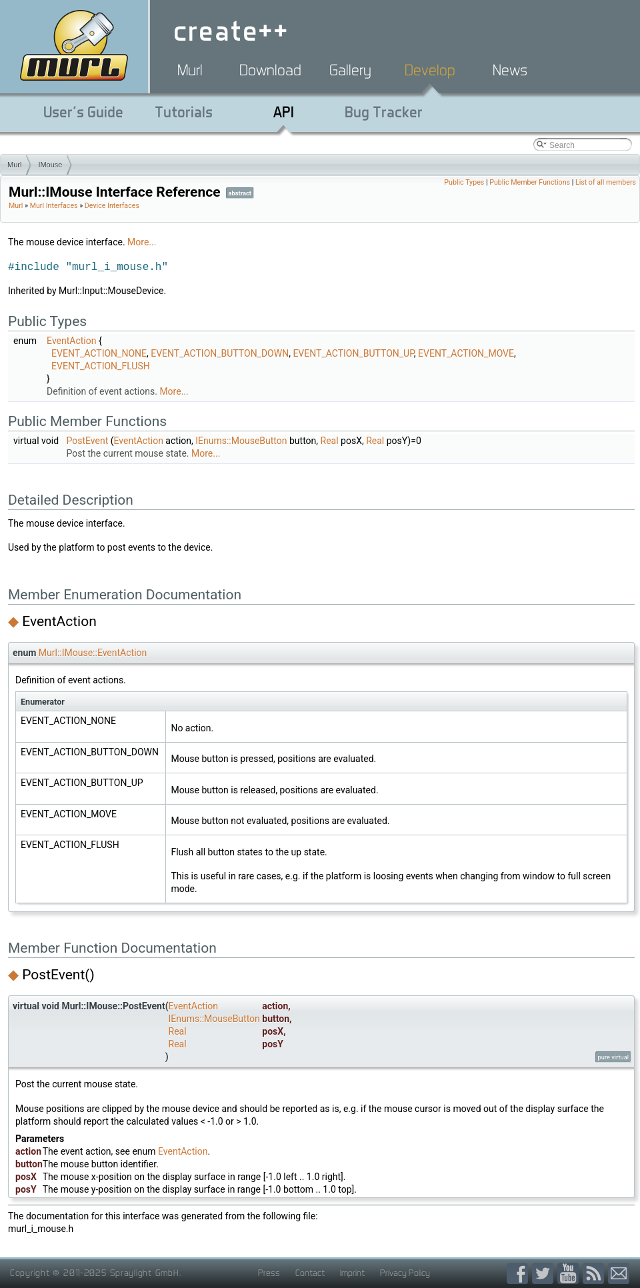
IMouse (50, 165)
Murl (190, 70)
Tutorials (184, 112)
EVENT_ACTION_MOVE (466, 353)
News (510, 70)
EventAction (71, 340)
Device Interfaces (112, 205)
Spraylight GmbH (144, 1272)
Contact (310, 1272)
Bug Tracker (384, 112)
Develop (430, 70)
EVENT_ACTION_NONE (99, 353)
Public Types (464, 182)
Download (270, 70)
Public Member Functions (529, 182)
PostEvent (88, 440)
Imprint (352, 1272)
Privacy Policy (405, 1272)
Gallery (350, 70)
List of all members (605, 182)
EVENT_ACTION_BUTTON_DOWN (220, 353)
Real (330, 440)
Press (269, 1272)
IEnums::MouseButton (241, 440)
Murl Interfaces (54, 205)
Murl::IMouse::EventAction (93, 652)
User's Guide (83, 112)
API (283, 112)
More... (141, 242)
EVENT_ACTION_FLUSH (100, 366)
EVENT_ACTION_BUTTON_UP (353, 353)
